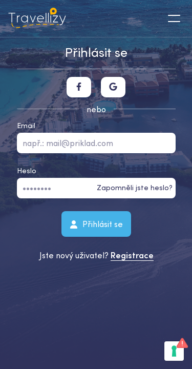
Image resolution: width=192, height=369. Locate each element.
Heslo (26, 170)
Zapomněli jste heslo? (135, 187)
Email (26, 125)
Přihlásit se (96, 223)
